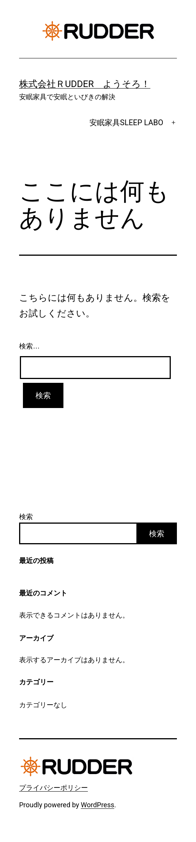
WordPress (97, 805)
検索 (26, 517)
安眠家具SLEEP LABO (126, 122)
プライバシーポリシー (53, 788)
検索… (29, 346)
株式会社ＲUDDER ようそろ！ (85, 84)
